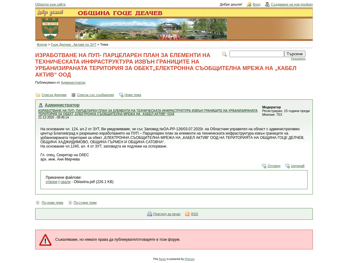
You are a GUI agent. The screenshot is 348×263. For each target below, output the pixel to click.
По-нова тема (52, 202)
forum (162, 259)
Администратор (73, 82)
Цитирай (297, 166)
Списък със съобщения (95, 95)
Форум (42, 44)
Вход (256, 4)
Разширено (298, 58)
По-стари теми (85, 202)
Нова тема (133, 95)
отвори (51, 182)
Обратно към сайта (50, 4)
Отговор (273, 166)
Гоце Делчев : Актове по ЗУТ (73, 44)
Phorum (190, 259)
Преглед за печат (167, 214)
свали (65, 182)
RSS (194, 214)
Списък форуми (54, 95)
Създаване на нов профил (292, 4)
